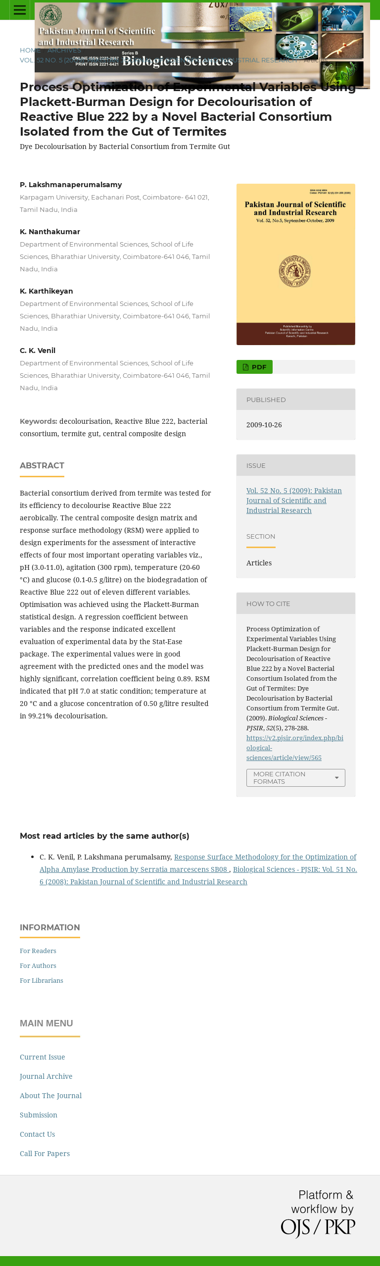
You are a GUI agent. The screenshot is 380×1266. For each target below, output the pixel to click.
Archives (64, 50)
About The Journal (51, 1095)
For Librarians (41, 980)
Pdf (258, 367)
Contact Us (37, 1134)
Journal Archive (46, 1076)
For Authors (38, 965)
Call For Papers (45, 1153)
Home (30, 50)
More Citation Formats (279, 777)
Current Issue (42, 1057)
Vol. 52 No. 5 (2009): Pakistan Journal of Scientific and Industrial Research (158, 60)
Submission (38, 1114)
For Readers (38, 950)
